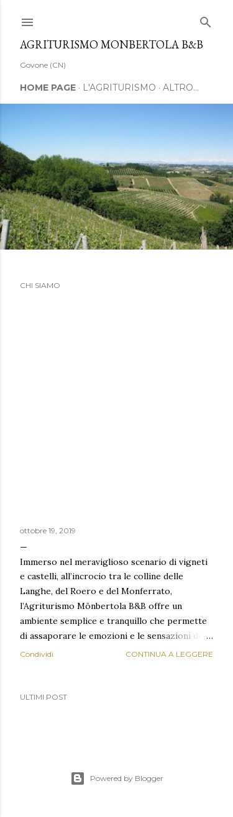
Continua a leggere (169, 654)
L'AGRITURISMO (119, 87)
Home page (48, 87)
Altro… (181, 87)
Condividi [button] (36, 654)
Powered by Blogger (116, 778)
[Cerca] (205, 19)
